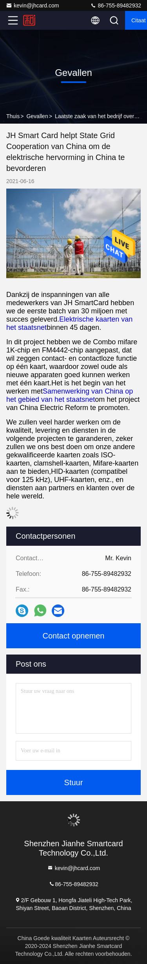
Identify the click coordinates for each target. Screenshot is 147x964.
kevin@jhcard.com (32, 5)
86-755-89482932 (115, 5)
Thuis (13, 116)
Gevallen (37, 116)
